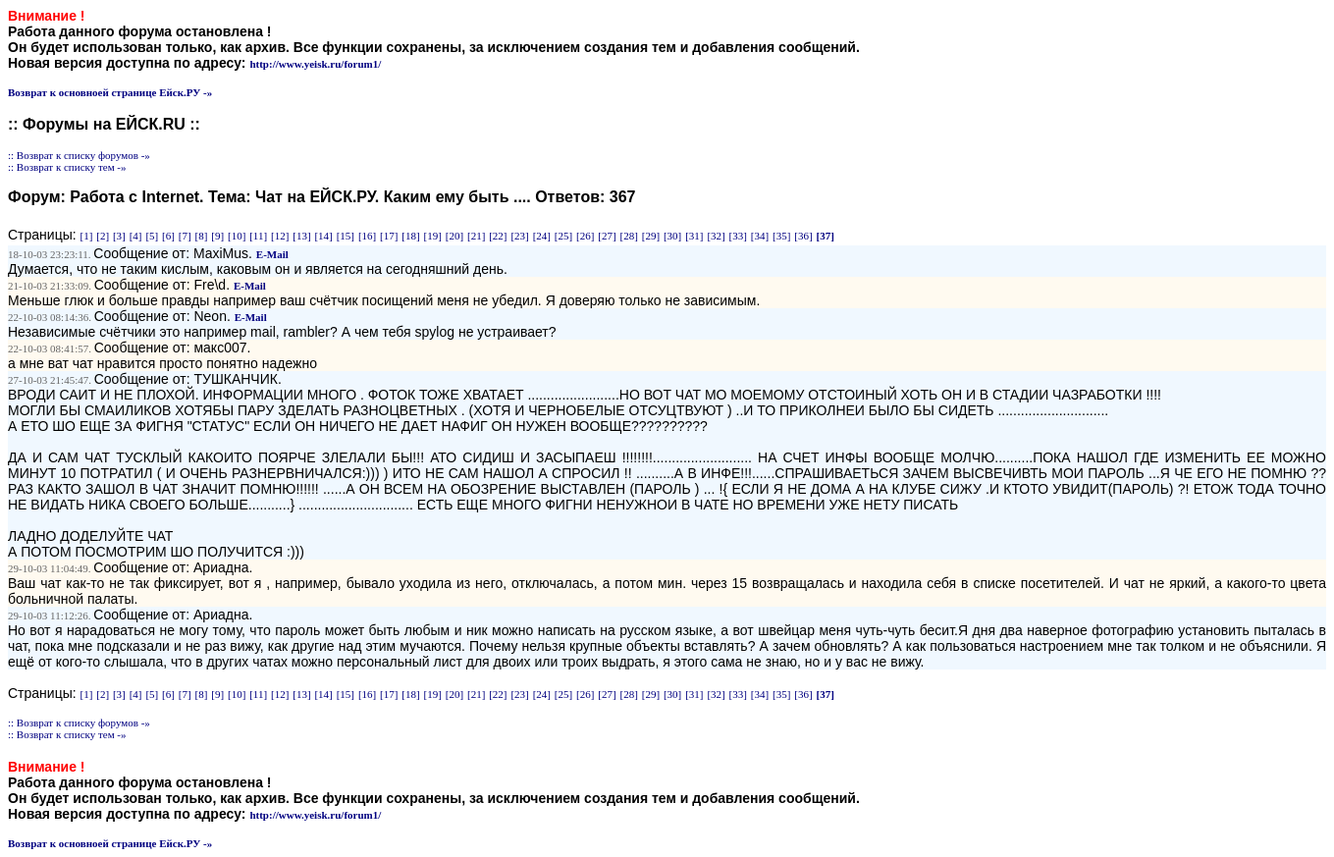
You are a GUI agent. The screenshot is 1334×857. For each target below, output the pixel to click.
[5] (151, 235)
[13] (301, 235)
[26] (585, 235)
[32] (715, 235)
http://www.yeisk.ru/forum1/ (315, 64)
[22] (498, 235)
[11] (258, 235)
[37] (824, 235)
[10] (236, 235)
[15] (345, 235)
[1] (86, 235)
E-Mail (272, 254)
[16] (367, 235)
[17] (389, 235)
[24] (542, 235)
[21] (476, 235)
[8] (201, 235)
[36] (803, 235)
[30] (672, 235)
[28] (629, 235)
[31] (694, 235)
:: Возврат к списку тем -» (67, 167)
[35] (781, 235)
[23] (519, 235)
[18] (410, 235)
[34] (760, 235)
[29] (651, 235)
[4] (136, 235)
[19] (433, 235)
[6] (168, 235)
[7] (185, 235)
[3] (119, 235)
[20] (454, 235)
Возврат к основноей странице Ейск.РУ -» (110, 92)
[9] (217, 235)
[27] (606, 235)
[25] (563, 235)
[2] (102, 235)
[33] (738, 235)
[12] (280, 235)
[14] (323, 235)
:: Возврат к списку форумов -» (79, 155)
